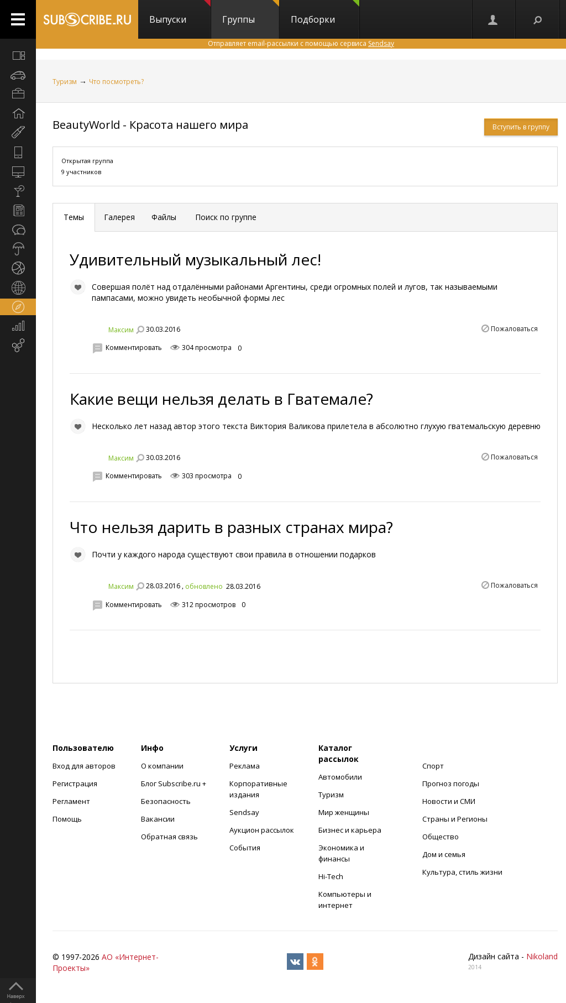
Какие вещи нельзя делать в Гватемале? (221, 398)
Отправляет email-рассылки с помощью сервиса (301, 43)
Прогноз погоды (450, 783)
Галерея (119, 217)
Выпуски (180, 12)
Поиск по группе (224, 217)
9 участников (81, 172)
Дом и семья (443, 854)
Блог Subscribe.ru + (174, 783)
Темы (73, 217)
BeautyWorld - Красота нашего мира (150, 124)
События (244, 848)
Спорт (433, 766)
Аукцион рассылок (261, 830)
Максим (121, 330)
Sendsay (244, 812)
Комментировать (134, 347)
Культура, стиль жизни (462, 872)
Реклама (244, 766)
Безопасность (166, 801)
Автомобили (340, 777)
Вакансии (158, 819)
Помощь (67, 819)
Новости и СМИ (448, 801)
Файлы (163, 217)
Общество (440, 837)
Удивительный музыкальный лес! (195, 259)
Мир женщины (343, 812)
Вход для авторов (84, 766)
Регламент (71, 801)
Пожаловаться (514, 328)
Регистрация (75, 783)
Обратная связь (169, 837)
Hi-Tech (330, 876)
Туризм (65, 81)
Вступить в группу (520, 127)
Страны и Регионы (455, 819)
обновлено (204, 586)
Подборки (325, 12)
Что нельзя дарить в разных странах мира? (231, 526)
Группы (250, 12)
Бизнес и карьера (349, 830)
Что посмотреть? (116, 81)
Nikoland (542, 956)
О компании (162, 766)
